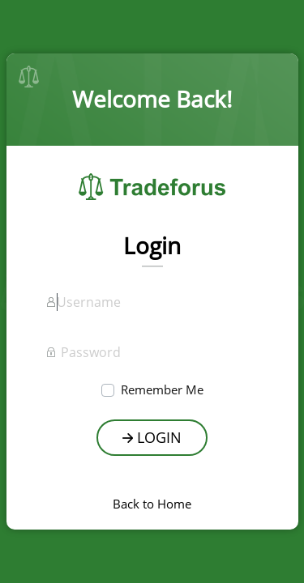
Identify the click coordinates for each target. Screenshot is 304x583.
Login (152, 437)
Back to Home (152, 504)
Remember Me (162, 389)
